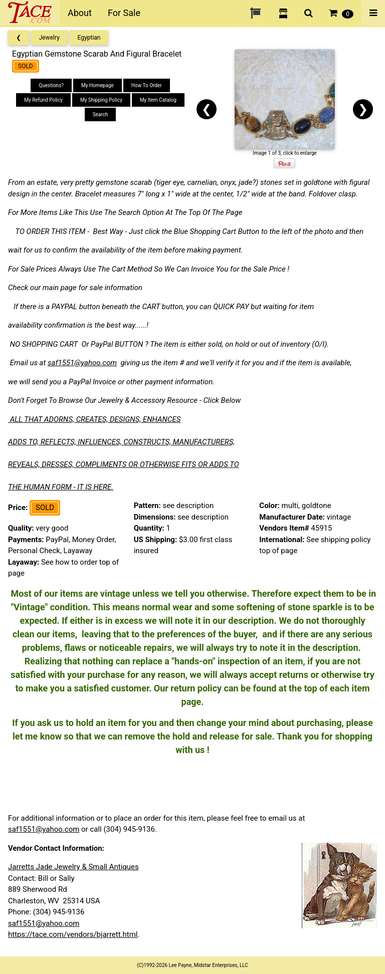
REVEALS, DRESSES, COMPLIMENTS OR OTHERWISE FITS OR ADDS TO (123, 464)
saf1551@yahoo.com (82, 362)
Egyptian (89, 37)
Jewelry (49, 37)
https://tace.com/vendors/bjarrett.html (73, 934)
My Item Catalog (158, 100)
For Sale (124, 13)
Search (100, 114)
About (80, 13)
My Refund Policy (43, 100)
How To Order (146, 85)
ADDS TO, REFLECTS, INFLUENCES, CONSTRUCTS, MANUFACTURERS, (121, 441)
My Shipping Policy (101, 100)
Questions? (51, 85)
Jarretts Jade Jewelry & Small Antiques (73, 866)
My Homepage (97, 85)
